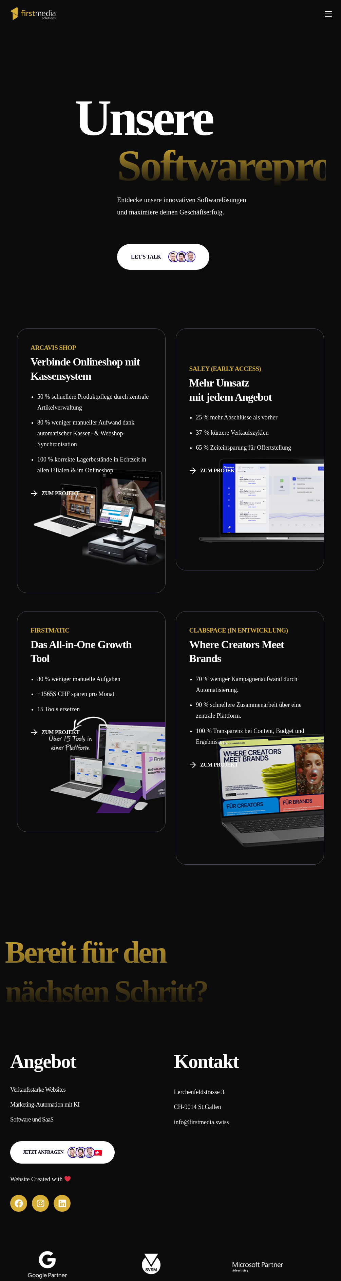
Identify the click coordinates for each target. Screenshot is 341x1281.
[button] (163, 257)
